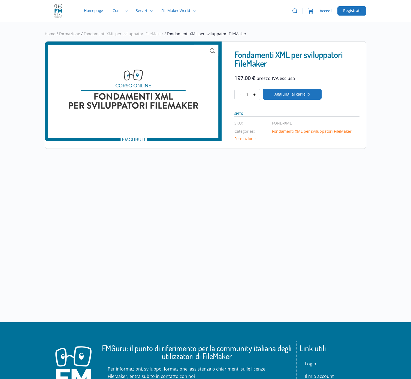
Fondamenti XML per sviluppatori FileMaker (123, 33)
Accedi (326, 10)
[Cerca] (294, 11)
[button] (212, 51)
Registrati (352, 10)
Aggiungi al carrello (292, 94)
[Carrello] (310, 11)
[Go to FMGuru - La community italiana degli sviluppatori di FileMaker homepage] (58, 9)
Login (310, 364)
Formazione (69, 33)
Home (50, 33)
